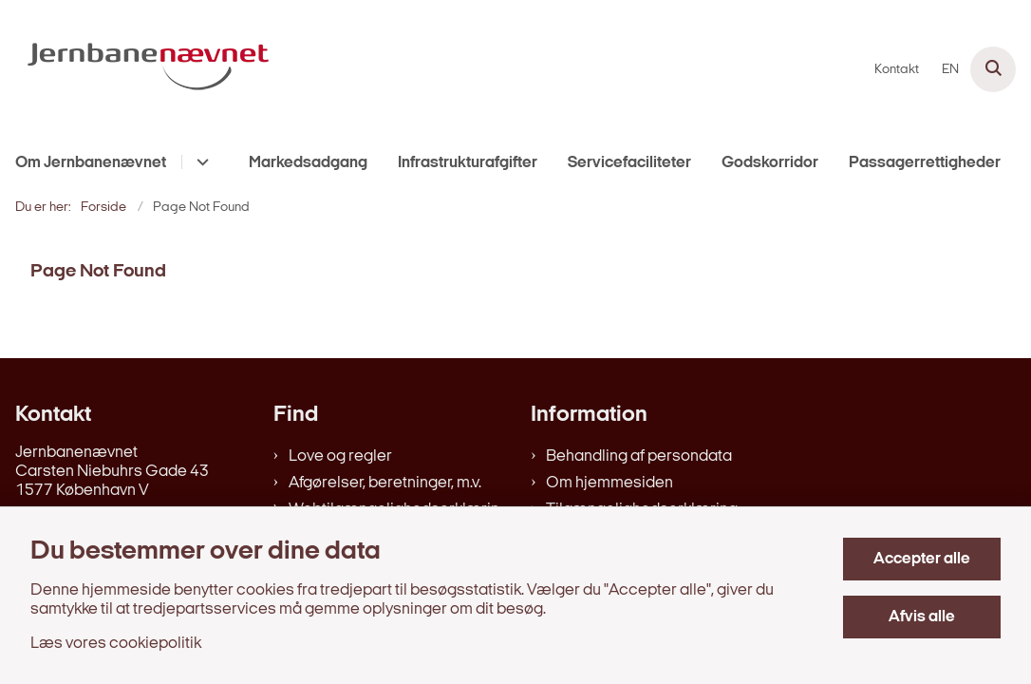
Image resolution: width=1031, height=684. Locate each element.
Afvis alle (922, 617)
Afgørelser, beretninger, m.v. (385, 483)
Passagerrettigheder (925, 163)
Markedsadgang (308, 163)
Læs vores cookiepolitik (115, 644)
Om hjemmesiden (609, 483)
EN (950, 70)
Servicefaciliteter (629, 163)
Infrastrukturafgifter (467, 163)
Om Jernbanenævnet (90, 163)
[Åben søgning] (993, 69)
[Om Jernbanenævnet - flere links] (199, 162)
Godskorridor (770, 163)
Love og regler (340, 456)
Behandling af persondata (639, 456)
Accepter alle (921, 559)
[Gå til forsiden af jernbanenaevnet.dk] (140, 69)
